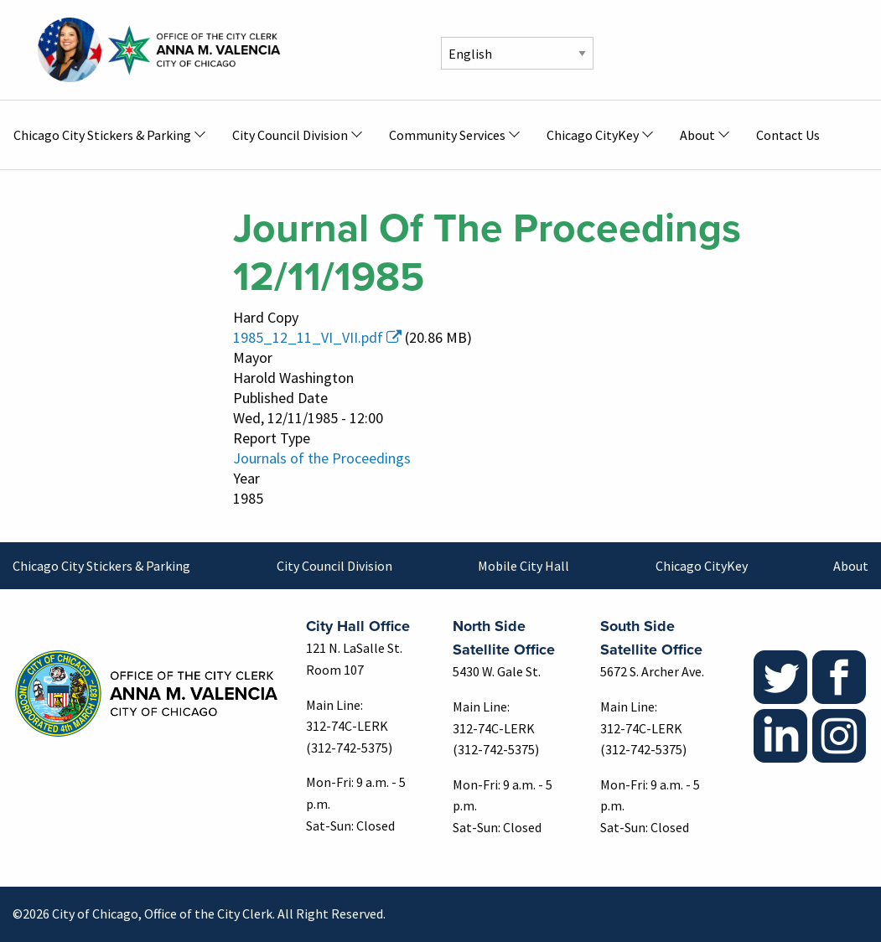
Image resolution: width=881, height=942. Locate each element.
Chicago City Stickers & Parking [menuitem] (102, 135)
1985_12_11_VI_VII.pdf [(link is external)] (317, 337)
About (850, 565)
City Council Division (334, 565)
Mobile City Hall (523, 565)
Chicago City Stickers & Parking (101, 565)
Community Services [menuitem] (447, 135)
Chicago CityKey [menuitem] (593, 135)
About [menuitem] (697, 135)
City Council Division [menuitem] (290, 135)
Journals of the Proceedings (322, 458)
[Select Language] (517, 53)
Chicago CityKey (702, 565)
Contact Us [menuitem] (788, 135)
